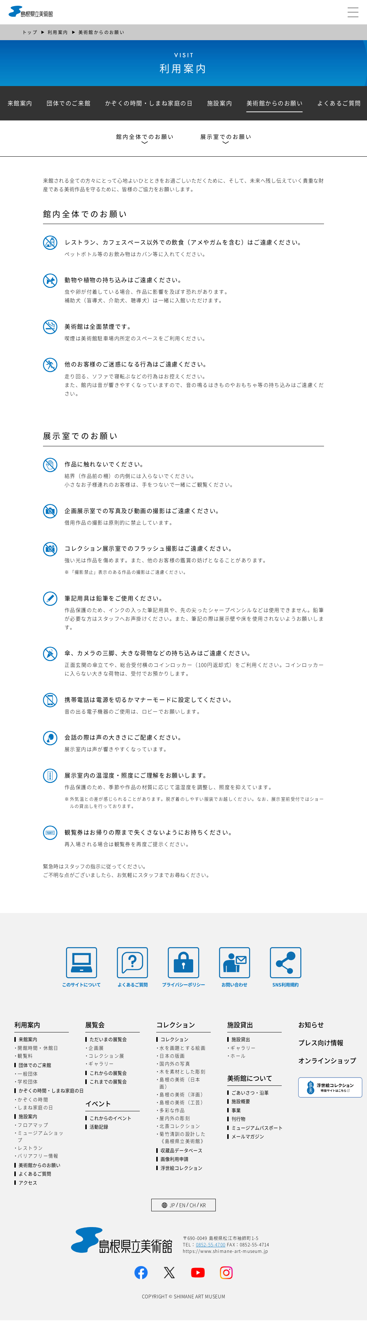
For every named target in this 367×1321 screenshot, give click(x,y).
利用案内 (58, 32)
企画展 (96, 1048)
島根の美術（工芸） (182, 1102)
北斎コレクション (179, 1126)
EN (182, 1205)
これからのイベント (111, 1118)
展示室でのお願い (228, 137)
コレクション (175, 1039)
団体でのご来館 (70, 103)
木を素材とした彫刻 (182, 1072)
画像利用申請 (175, 1160)
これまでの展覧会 (108, 1082)
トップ (30, 32)
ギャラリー (101, 1064)
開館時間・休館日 (38, 1048)
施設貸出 (241, 1039)
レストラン (30, 1148)
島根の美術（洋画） (182, 1095)
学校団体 (28, 1081)
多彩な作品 (172, 1110)
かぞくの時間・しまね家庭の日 (151, 103)
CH (192, 1205)
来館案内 (20, 103)
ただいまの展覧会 (108, 1039)
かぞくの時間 (33, 1099)
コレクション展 (106, 1056)
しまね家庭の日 (35, 1107)
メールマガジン (248, 1137)
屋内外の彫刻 (174, 1118)
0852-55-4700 (210, 1245)
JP (172, 1205)
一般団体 (28, 1073)
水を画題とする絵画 (182, 1048)
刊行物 (239, 1119)
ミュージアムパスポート (257, 1128)
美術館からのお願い (278, 103)
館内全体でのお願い (144, 137)
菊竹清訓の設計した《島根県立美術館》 (182, 1138)
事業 (236, 1110)
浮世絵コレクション (181, 1168)
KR (202, 1205)
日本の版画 (172, 1056)
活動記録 (99, 1127)
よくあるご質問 (35, 1174)
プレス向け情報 (320, 1043)
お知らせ (311, 1025)
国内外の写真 (174, 1064)
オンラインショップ (325, 1061)
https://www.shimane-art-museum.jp (225, 1251)
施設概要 (241, 1102)
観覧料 (25, 1056)
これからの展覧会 (108, 1073)
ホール (238, 1056)
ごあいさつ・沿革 (250, 1093)
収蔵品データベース (181, 1151)
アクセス (28, 1183)
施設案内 (222, 103)
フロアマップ (33, 1125)
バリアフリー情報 (38, 1156)
